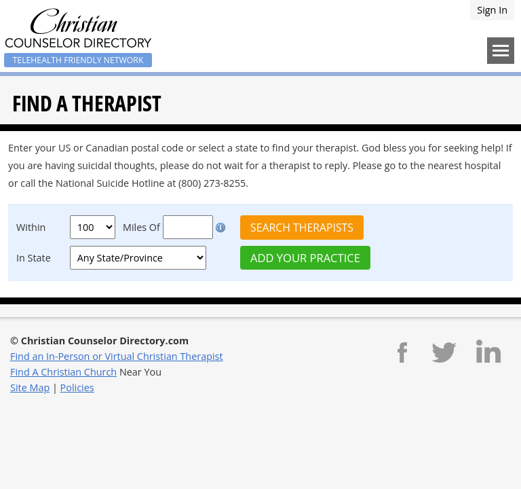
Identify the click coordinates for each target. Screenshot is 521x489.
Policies (77, 387)
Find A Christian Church (63, 371)
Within (30, 227)
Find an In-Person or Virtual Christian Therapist (116, 356)
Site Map (30, 387)
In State (33, 257)
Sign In (492, 9)
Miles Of (141, 227)
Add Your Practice (305, 258)
